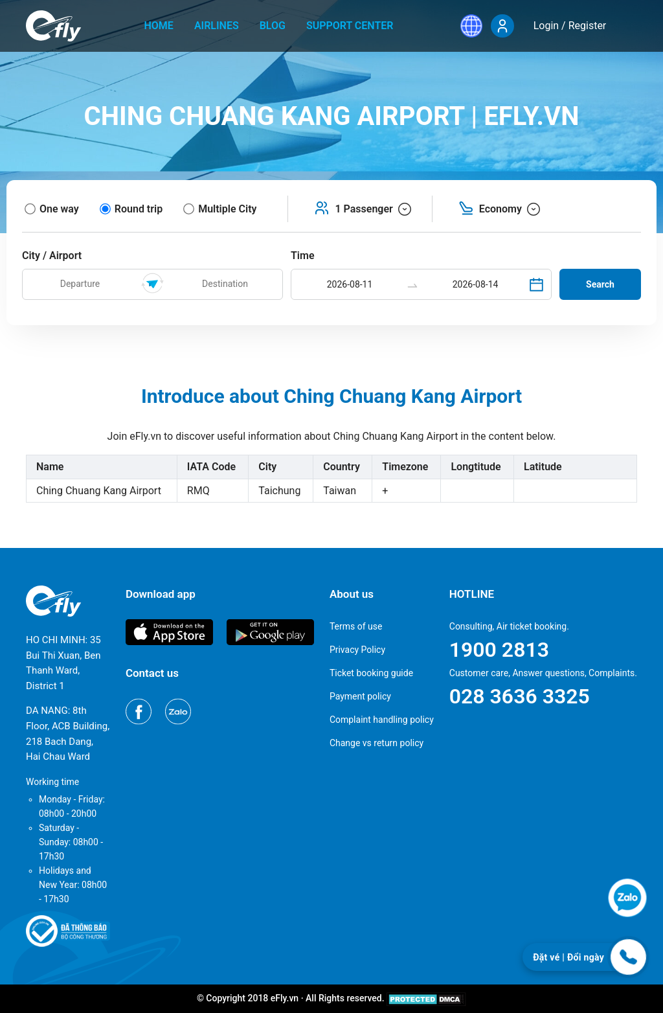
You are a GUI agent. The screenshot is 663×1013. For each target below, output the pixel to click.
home (159, 25)
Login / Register (570, 25)
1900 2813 (499, 649)
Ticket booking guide (371, 673)
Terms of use (356, 626)
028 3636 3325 (519, 696)
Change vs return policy (376, 743)
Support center (350, 25)
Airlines (216, 25)
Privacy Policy (357, 649)
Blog (273, 25)
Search (600, 284)
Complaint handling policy (382, 719)
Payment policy (360, 696)
